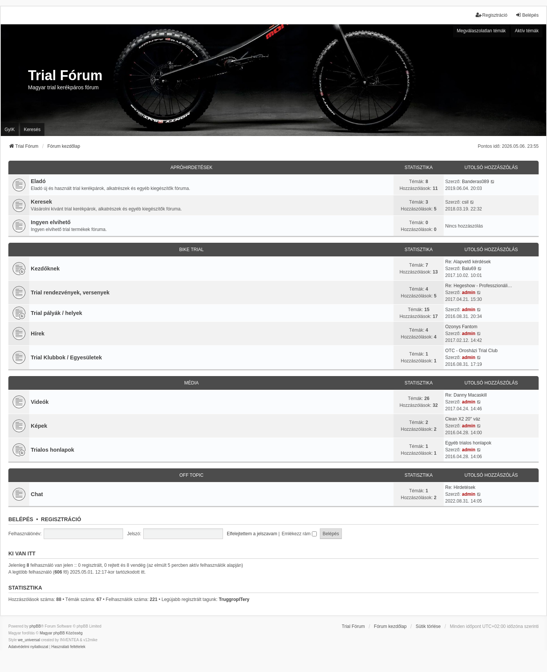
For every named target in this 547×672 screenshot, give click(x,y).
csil (465, 202)
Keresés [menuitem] (32, 129)
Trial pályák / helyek (56, 313)
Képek (39, 426)
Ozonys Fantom (461, 326)
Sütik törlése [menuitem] (428, 626)
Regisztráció (61, 519)
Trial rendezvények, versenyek (70, 292)
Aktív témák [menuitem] (527, 30)
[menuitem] (28, 647)
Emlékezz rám (298, 533)
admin (468, 292)
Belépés (20, 519)
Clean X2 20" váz (462, 419)
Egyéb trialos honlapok (468, 443)
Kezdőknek (45, 269)
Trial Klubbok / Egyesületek (66, 357)
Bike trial (191, 249)
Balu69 (469, 268)
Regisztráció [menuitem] (491, 15)
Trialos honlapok (52, 450)
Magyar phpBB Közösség (61, 633)
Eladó (38, 181)
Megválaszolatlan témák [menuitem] (481, 30)
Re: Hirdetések (460, 487)
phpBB (35, 626)
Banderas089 (475, 181)
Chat (37, 494)
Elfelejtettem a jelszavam (252, 533)
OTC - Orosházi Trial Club (471, 350)
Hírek (37, 333)
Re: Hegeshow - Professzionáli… (478, 285)
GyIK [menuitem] (10, 129)
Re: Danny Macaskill (466, 395)
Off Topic (191, 475)
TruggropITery (234, 599)
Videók (40, 402)
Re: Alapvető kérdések (468, 261)
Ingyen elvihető (51, 222)
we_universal (29, 640)
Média (191, 383)
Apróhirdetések (192, 167)
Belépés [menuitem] (527, 15)
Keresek (41, 202)
